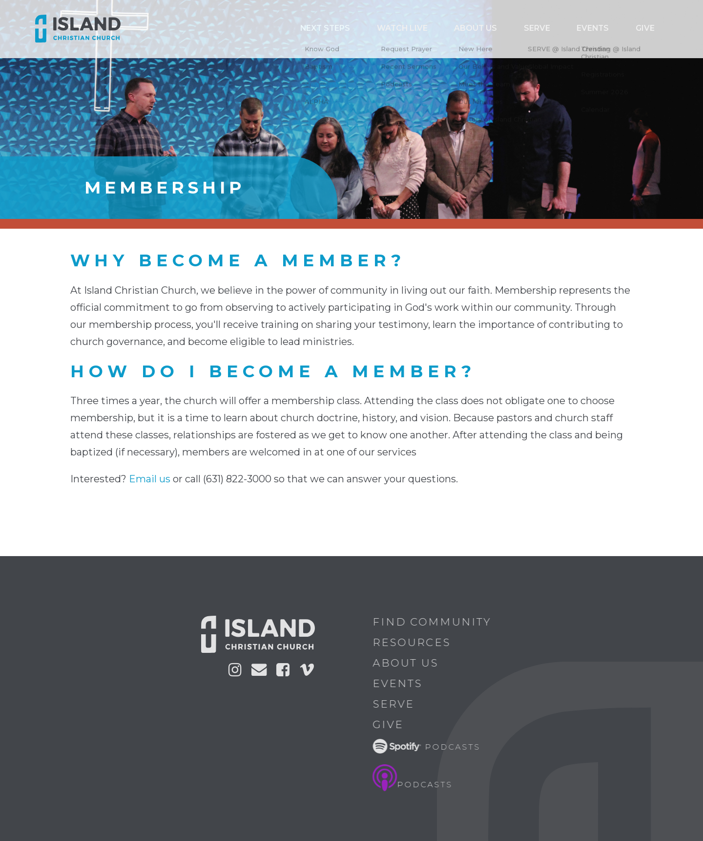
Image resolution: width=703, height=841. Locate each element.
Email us (149, 479)
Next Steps (399, 28)
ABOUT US (519, 28)
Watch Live (460, 28)
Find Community (437, 622)
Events (611, 28)
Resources (417, 642)
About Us (411, 663)
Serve (567, 28)
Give (650, 28)
